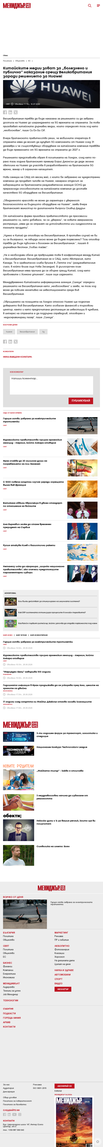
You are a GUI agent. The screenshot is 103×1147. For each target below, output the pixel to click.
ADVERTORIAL (10, 593)
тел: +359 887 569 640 (13, 1130)
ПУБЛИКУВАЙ (81, 401)
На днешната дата (65, 960)
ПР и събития (62, 940)
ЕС (4, 957)
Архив (6, 1022)
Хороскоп (60, 957)
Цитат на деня (63, 964)
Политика (8, 936)
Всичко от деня (13, 897)
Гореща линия (12, 1018)
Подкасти (9, 1013)
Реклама (59, 936)
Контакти (9, 1027)
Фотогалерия (62, 949)
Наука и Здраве (64, 970)
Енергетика (9, 974)
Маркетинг (61, 932)
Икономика (8, 977)
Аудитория (8, 1088)
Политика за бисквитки (14, 1104)
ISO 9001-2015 (39, 1088)
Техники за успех (12, 991)
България (9, 932)
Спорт (58, 979)
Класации (59, 953)
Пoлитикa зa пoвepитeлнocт (17, 1101)
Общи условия (10, 1097)
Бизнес (7, 963)
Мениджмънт (11, 983)
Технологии (10, 1000)
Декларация (9, 1092)
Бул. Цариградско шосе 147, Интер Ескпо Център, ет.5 (23, 1125)
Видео (58, 983)
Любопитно (62, 946)
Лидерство (9, 987)
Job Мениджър (10, 994)
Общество (8, 940)
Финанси (7, 966)
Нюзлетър (62, 989)
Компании (8, 970)
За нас (6, 1085)
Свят (5, 55)
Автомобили (63, 974)
